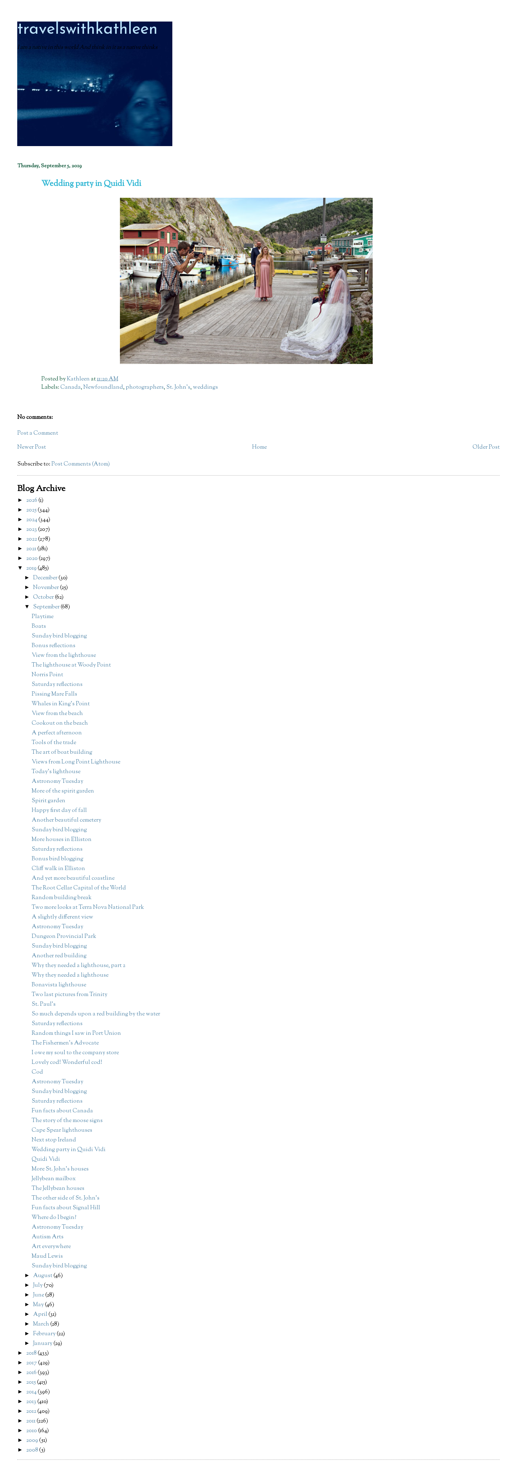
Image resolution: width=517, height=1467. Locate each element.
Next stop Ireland (54, 1140)
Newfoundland (103, 387)
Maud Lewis (47, 1256)
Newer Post (31, 447)
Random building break (62, 898)
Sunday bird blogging (59, 636)
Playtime (42, 617)
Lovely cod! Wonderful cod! (67, 1063)
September (47, 607)
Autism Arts (48, 1237)
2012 (31, 1411)
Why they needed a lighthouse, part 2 (78, 966)
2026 (32, 500)
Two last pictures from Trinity (69, 995)
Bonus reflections (53, 646)
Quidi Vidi (46, 1159)
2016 (32, 1373)
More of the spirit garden (63, 791)
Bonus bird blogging (57, 859)
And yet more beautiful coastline (73, 878)
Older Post (486, 447)
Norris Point (47, 675)
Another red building (59, 956)
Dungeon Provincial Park (64, 937)
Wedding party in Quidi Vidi (69, 1150)
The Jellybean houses (58, 1189)
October (44, 597)
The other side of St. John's (65, 1198)
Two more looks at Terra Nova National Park (88, 907)
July (38, 1285)
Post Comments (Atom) (80, 464)
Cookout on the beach (60, 723)
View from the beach (57, 714)
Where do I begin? (54, 1218)
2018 (32, 1353)
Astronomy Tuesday (57, 781)
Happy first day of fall (59, 811)
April (40, 1315)
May (39, 1305)
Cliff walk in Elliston (58, 869)
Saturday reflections (57, 685)
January (43, 1344)
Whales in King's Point (61, 704)
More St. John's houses (60, 1169)
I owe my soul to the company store (75, 1053)
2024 (32, 520)
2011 (31, 1421)
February (45, 1334)
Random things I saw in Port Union (76, 1033)
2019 (32, 568)
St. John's (178, 387)
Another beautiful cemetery (66, 820)
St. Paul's (44, 1004)
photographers (145, 387)
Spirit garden (48, 801)
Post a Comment (37, 433)
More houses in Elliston (62, 840)
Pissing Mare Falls (54, 694)
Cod (37, 1072)
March (41, 1324)
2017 (32, 1363)
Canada (70, 387)
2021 (31, 549)
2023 (32, 529)
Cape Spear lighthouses (62, 1130)
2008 (32, 1450)
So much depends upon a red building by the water (96, 1014)
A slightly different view (62, 917)
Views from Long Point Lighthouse (76, 762)
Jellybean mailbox (54, 1179)
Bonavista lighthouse (59, 985)
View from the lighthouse (64, 655)
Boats (39, 626)
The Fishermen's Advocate (65, 1043)
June (39, 1295)
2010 (32, 1431)
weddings (205, 387)
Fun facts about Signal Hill (66, 1208)
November (46, 588)
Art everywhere (51, 1247)
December (46, 578)
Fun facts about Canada (62, 1111)
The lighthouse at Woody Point (71, 665)
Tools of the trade (54, 743)
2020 (32, 559)
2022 (32, 539)
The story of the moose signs (67, 1121)
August (43, 1276)
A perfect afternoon (57, 733)
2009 (32, 1440)
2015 (31, 1382)
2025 (32, 510)
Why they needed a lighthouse (70, 975)
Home (259, 447)
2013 (31, 1402)
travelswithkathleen (87, 30)
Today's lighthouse (56, 772)
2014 (32, 1392)
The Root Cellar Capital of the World (79, 888)
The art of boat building (62, 752)
